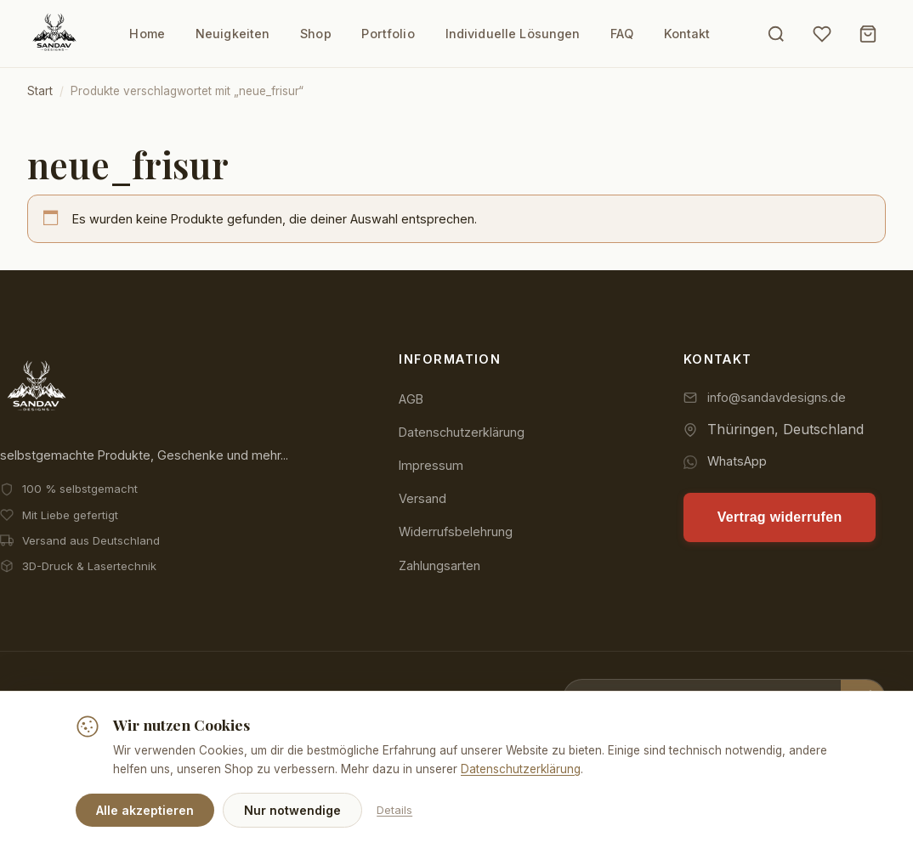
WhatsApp (737, 462)
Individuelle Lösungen (513, 33)
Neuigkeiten (232, 33)
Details (394, 810)
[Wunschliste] (822, 34)
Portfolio (387, 33)
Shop (316, 33)
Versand (422, 498)
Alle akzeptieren (145, 810)
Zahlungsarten (439, 565)
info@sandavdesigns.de (776, 397)
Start (40, 91)
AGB (411, 399)
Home (147, 33)
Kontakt (687, 33)
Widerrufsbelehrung (456, 532)
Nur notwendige (292, 810)
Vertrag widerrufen (779, 517)
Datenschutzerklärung (462, 432)
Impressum (431, 465)
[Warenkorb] (868, 34)
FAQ (622, 33)
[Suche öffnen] (776, 34)
